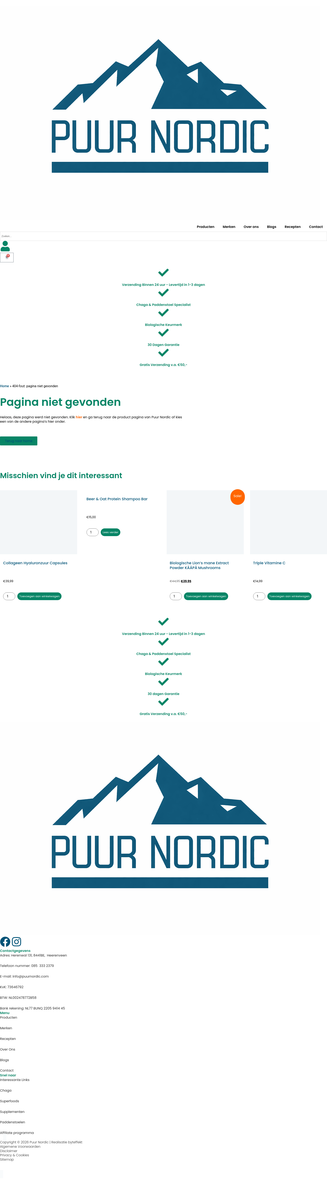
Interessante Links (14, 1080)
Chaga (5, 1091)
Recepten (293, 226)
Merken (229, 226)
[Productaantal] (9, 596)
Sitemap (7, 1160)
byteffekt (75, 1143)
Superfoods (9, 1102)
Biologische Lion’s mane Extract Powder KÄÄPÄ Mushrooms (199, 565)
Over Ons (7, 1050)
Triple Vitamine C (269, 563)
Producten (205, 226)
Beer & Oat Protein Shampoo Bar (117, 499)
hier (79, 417)
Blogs (271, 226)
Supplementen (12, 1112)
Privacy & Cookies (14, 1156)
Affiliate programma (17, 1133)
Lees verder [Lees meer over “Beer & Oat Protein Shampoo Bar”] (112, 532)
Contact (316, 226)
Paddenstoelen (12, 1123)
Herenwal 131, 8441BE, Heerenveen (39, 956)
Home (4, 386)
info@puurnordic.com (31, 977)
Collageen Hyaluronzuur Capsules (35, 563)
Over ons (251, 226)
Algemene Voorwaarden (20, 1147)
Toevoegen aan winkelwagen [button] (43, 596)
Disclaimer (8, 1151)
